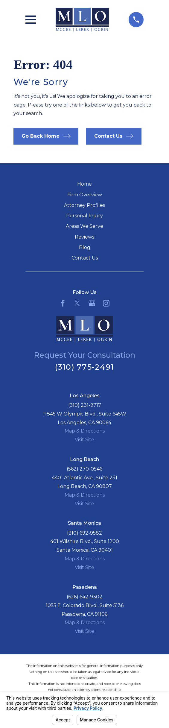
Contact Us (84, 258)
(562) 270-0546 (84, 469)
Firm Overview (84, 195)
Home (84, 184)
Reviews (84, 237)
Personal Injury (84, 216)
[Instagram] (106, 303)
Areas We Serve (84, 226)
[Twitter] (77, 303)
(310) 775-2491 (84, 366)
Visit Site (84, 439)
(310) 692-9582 (84, 533)
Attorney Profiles (84, 205)
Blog (84, 247)
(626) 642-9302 (84, 597)
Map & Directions (85, 431)
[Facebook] (63, 303)
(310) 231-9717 (84, 405)
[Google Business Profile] (92, 303)
